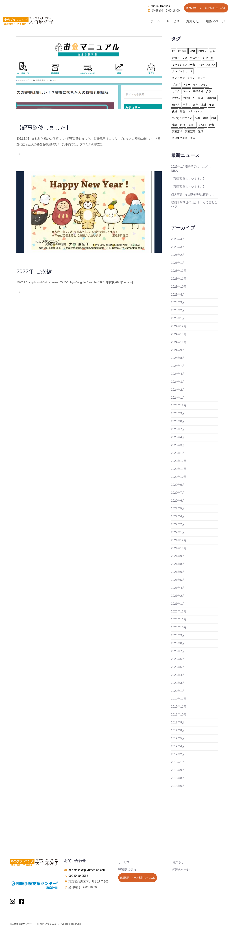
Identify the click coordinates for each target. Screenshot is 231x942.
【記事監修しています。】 (188, 178)
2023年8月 (178, 421)
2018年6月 (178, 785)
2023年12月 (178, 405)
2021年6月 (178, 571)
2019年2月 (178, 754)
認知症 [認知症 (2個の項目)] (202, 124)
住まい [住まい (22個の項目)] (176, 98)
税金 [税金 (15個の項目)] (174, 124)
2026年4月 (178, 239)
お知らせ (192, 21)
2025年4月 (178, 294)
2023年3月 (178, 445)
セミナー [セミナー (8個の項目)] (203, 77)
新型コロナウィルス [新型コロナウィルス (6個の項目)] (191, 111)
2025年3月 (178, 302)
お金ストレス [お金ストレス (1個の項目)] (179, 57)
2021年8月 (178, 563)
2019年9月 (178, 722)
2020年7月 (178, 651)
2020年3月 (178, 682)
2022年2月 (178, 524)
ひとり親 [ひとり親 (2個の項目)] (208, 57)
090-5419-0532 (158, 6)
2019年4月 (178, 746)
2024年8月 (178, 357)
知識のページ (215, 21)
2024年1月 (178, 397)
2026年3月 (178, 247)
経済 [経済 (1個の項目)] (182, 124)
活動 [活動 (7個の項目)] (197, 118)
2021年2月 (178, 595)
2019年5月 (178, 738)
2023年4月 (178, 437)
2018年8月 (178, 777)
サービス (173, 21)
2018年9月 (178, 770)
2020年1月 (178, 690)
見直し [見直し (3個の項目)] (192, 124)
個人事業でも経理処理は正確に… (192, 194)
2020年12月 (178, 611)
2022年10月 (178, 476)
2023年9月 (178, 413)
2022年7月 (178, 492)
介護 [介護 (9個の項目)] (208, 91)
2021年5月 (178, 579)
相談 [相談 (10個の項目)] (213, 118)
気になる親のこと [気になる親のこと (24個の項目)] (182, 118)
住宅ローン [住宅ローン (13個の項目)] (189, 98)
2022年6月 (178, 500)
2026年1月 (178, 262)
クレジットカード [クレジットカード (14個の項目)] (182, 71)
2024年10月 (178, 342)
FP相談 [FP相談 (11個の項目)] (182, 51)
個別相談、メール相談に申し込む (206, 7)
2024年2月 (178, 389)
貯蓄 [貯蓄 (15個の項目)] (211, 124)
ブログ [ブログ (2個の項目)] (176, 84)
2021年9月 (178, 555)
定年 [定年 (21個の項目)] (195, 104)
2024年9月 (178, 350)
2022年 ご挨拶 (34, 271)
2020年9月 (178, 635)
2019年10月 (178, 714)
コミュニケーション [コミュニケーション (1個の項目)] (183, 77)
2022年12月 (178, 460)
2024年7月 (178, 365)
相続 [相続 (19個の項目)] (205, 118)
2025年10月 (178, 286)
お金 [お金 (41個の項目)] (212, 51)
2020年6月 (178, 659)
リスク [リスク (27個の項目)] (176, 91)
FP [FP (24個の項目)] (173, 51)
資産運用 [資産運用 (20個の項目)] (190, 131)
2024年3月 (178, 381)
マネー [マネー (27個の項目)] (186, 84)
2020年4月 (178, 674)
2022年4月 (178, 516)
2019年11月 (178, 706)
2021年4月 (178, 587)
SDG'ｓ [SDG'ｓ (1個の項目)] (202, 51)
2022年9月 (178, 484)
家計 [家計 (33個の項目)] (203, 104)
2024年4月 (178, 373)
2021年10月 (178, 548)
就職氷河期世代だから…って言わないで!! (194, 204)
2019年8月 (178, 730)
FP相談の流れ (127, 869)
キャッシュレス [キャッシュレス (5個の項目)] (206, 64)
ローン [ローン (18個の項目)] (186, 91)
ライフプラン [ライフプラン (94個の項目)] (200, 84)
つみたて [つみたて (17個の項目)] (195, 57)
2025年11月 (178, 278)
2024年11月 (178, 334)
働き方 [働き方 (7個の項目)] (176, 104)
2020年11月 (178, 619)
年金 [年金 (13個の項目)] (211, 104)
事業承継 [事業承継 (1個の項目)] (198, 91)
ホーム (155, 21)
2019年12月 (178, 698)
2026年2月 (178, 254)
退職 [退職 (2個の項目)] (200, 131)
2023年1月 (178, 452)
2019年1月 (178, 762)
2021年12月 (178, 540)
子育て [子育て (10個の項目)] (186, 104)
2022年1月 (178, 532)
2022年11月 (178, 468)
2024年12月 (178, 326)
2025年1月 (178, 318)
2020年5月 (178, 666)
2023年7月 (178, 429)
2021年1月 (178, 603)
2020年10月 (178, 627)
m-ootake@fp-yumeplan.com (87, 869)
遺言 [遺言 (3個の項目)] (192, 138)
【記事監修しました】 (43, 128)
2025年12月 (178, 270)
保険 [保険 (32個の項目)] (200, 98)
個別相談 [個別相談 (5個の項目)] (211, 98)
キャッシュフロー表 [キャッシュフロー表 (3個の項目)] (183, 64)
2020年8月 (178, 643)
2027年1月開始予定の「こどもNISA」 (191, 168)
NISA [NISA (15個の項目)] (192, 51)
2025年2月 (178, 310)
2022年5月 (178, 508)
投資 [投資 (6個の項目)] (174, 111)
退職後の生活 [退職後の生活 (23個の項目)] (179, 138)
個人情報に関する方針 (21, 924)
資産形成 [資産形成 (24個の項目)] (177, 131)
